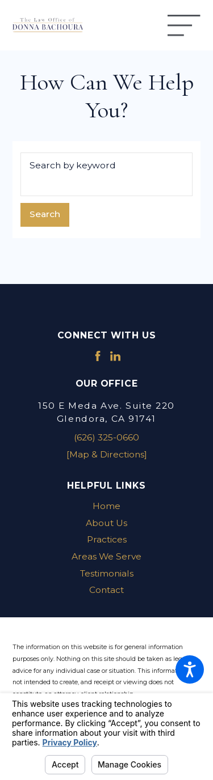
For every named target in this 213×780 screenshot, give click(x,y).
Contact (106, 589)
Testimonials (106, 573)
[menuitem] (106, 506)
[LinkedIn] (115, 356)
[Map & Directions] (106, 454)
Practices (107, 539)
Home (106, 506)
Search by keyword (73, 165)
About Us (106, 523)
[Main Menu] (184, 25)
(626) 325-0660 (106, 437)
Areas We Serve (106, 556)
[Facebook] (98, 356)
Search (45, 214)
